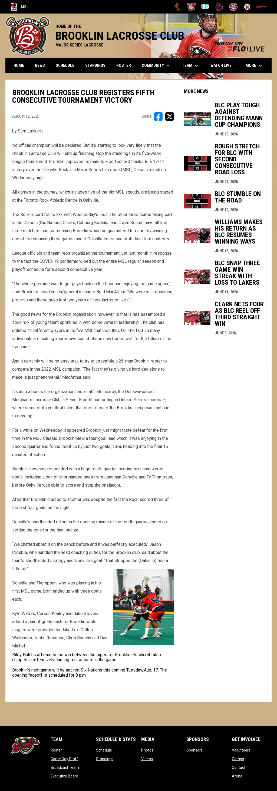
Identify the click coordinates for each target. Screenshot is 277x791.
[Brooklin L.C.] (191, 7)
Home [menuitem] (19, 65)
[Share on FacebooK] (158, 116)
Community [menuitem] (156, 65)
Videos (147, 759)
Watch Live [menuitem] (223, 65)
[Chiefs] (205, 7)
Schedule (104, 750)
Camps (238, 759)
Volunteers (241, 750)
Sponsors (194, 750)
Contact (238, 767)
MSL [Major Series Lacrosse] (20, 7)
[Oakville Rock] (233, 7)
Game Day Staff (64, 759)
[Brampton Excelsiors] (177, 7)
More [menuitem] (254, 65)
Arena (237, 776)
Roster (56, 750)
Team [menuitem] (191, 65)
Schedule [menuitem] (65, 65)
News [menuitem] (40, 65)
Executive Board (64, 776)
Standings (104, 759)
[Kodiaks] (219, 7)
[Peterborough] (261, 7)
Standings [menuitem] (95, 65)
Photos (147, 750)
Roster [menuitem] (123, 65)
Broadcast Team (65, 767)
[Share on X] (169, 116)
